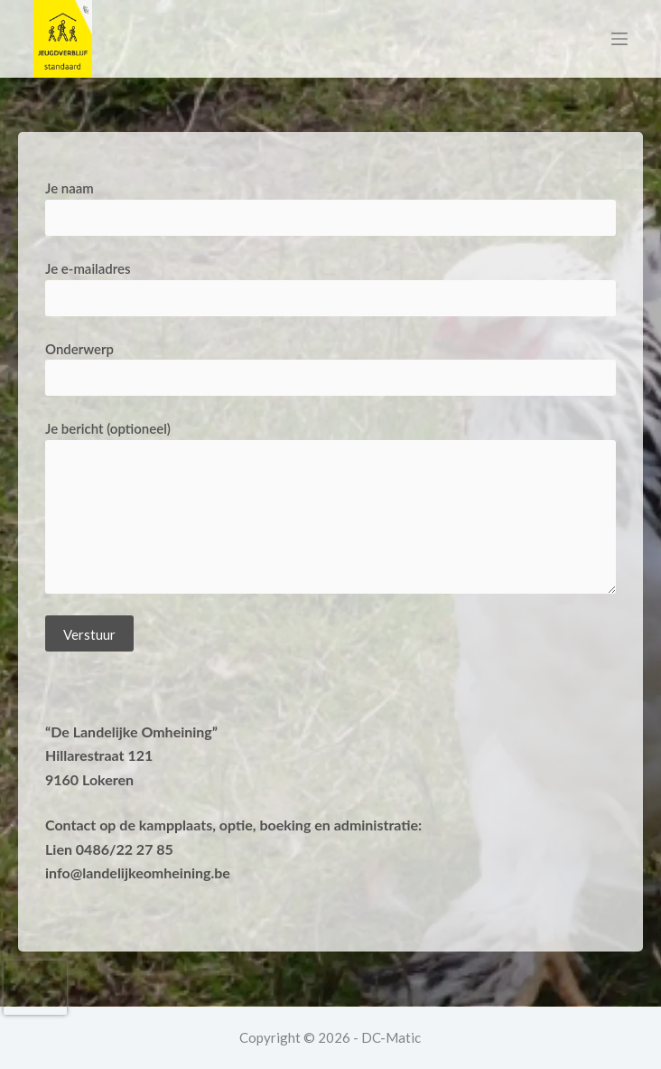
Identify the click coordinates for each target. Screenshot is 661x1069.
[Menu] (619, 39)
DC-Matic (391, 1037)
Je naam (330, 203)
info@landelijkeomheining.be (137, 872)
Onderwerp (330, 364)
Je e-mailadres (330, 283)
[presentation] (35, 988)
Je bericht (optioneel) (330, 507)
